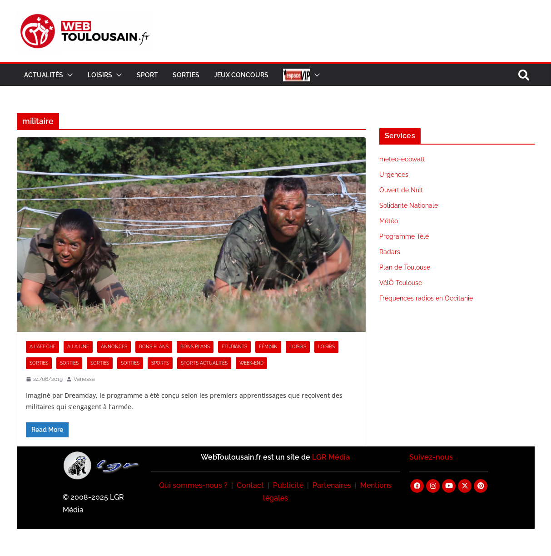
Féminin (268, 346)
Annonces (114, 346)
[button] (68, 75)
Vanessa (84, 379)
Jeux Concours (241, 75)
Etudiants (234, 346)
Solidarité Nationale (408, 205)
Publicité (288, 485)
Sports (160, 363)
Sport (147, 75)
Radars (389, 251)
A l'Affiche (42, 346)
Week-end (251, 363)
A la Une (78, 346)
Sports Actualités (204, 363)
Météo (388, 221)
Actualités (43, 75)
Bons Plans (154, 346)
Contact (250, 485)
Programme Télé (404, 236)
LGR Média (331, 457)
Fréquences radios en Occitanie (426, 298)
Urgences (393, 174)
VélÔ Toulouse (400, 282)
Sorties (186, 75)
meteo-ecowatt (402, 159)
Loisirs (100, 75)
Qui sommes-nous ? (193, 485)
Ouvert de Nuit (401, 190)
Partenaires (332, 485)
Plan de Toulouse (404, 267)
